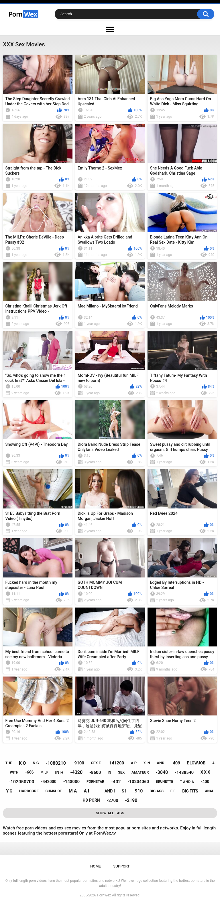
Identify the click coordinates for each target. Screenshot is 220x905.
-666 (29, 772)
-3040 (162, 772)
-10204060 (138, 781)
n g (36, 763)
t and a (187, 782)
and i (110, 791)
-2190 (131, 800)
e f (173, 791)
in (109, 772)
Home (95, 866)
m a (73, 791)
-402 (116, 781)
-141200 (116, 763)
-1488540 (184, 772)
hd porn (91, 800)
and (160, 763)
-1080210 (56, 763)
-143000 (71, 781)
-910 (138, 791)
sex (121, 772)
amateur (140, 772)
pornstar (95, 782)
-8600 (95, 772)
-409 (175, 763)
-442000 (48, 781)
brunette (164, 782)
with (14, 772)
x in (147, 763)
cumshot (53, 791)
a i (86, 791)
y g (9, 791)
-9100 (78, 763)
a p (134, 763)
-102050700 (21, 781)
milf (44, 772)
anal (209, 791)
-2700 (112, 800)
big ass (157, 791)
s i (124, 791)
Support (121, 866)
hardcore (29, 791)
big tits (190, 791)
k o (22, 763)
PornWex (104, 895)
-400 (205, 781)
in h (59, 772)
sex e (96, 763)
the (8, 763)
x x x (205, 772)
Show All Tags (110, 813)
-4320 (76, 772)
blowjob (196, 763)
